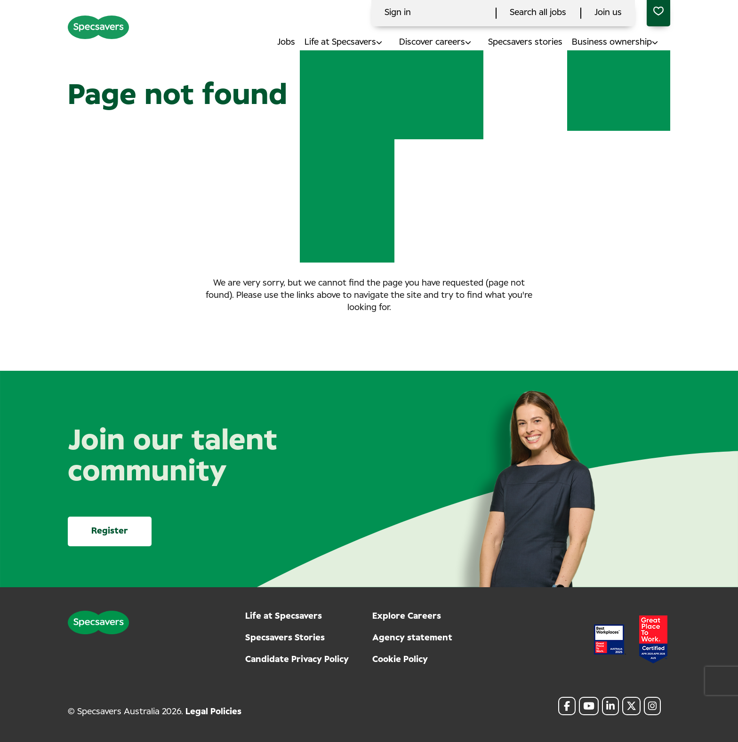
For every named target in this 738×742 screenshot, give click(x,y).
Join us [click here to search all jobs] (608, 12)
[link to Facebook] (567, 706)
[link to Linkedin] (610, 706)
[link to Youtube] (589, 706)
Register (109, 531)
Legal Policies (213, 712)
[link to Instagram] (652, 706)
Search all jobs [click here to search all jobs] (538, 12)
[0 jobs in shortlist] (658, 13)
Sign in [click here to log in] (398, 12)
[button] (388, 43)
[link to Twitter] (631, 706)
